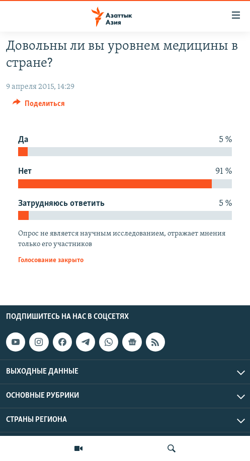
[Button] (39, 106)
